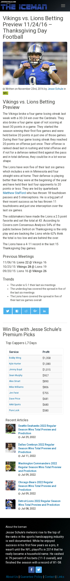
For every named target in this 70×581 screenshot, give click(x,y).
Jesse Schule (55, 88)
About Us (12, 577)
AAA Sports (15, 404)
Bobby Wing (15, 358)
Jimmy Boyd (15, 369)
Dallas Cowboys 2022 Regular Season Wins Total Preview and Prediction (37, 448)
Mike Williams (16, 387)
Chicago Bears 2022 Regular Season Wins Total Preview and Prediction (37, 486)
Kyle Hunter (15, 363)
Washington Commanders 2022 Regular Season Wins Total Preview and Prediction (39, 467)
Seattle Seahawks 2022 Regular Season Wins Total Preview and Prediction (37, 429)
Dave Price (14, 398)
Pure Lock (14, 410)
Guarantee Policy (31, 577)
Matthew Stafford (14, 193)
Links (60, 577)
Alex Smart (14, 381)
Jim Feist (14, 393)
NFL (5, 93)
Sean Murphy (15, 375)
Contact (50, 577)
